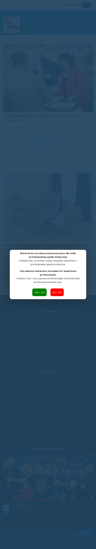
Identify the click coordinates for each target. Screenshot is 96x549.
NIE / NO (57, 292)
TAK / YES (39, 292)
